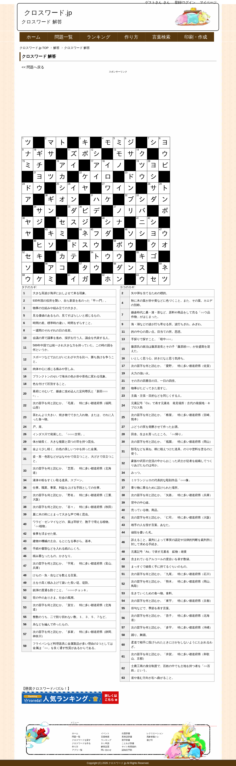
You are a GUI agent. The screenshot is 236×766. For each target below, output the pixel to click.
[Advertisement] (118, 103)
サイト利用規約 (129, 746)
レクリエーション (155, 733)
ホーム (34, 37)
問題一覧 (64, 37)
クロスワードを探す (81, 740)
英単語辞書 (127, 737)
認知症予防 (127, 750)
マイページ (208, 2)
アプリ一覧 (77, 750)
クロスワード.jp (48, 12)
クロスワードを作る (81, 743)
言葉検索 (161, 37)
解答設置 (105, 746)
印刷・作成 (195, 37)
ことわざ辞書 (128, 743)
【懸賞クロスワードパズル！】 (46, 689)
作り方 (131, 37)
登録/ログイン (185, 2)
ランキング (99, 37)
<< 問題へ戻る (33, 67)
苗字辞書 (126, 740)
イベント (105, 733)
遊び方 (150, 740)
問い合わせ (106, 750)
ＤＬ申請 (105, 743)
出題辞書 (126, 733)
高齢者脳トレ (153, 737)
